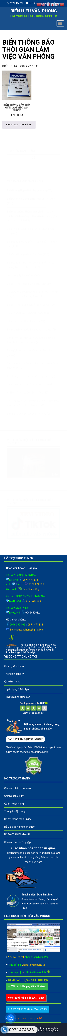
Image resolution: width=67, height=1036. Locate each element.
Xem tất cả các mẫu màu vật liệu (29, 1009)
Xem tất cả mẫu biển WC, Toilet (26, 997)
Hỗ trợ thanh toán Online (18, 819)
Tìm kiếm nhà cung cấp (17, 697)
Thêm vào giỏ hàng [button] (19, 125)
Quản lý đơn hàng (14, 666)
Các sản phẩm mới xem (17, 788)
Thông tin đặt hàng (15, 811)
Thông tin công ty (14, 673)
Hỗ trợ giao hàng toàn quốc (19, 826)
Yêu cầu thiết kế (28, 957)
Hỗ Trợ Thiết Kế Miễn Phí (17, 834)
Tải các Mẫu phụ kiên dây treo (28, 986)
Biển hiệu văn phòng (33, 10)
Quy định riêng (12, 681)
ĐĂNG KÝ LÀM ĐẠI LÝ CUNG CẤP (25, 739)
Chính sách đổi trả (14, 795)
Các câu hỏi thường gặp (17, 842)
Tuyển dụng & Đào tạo (16, 689)
